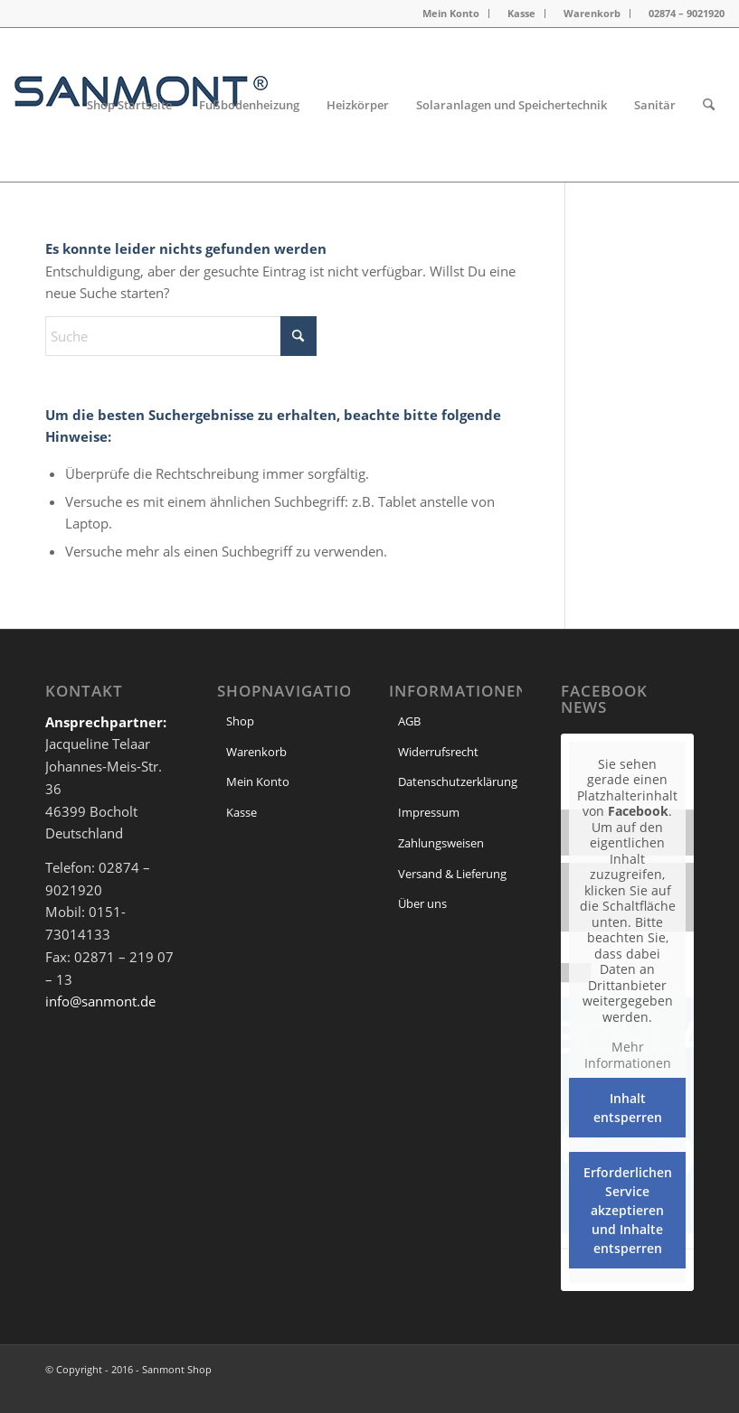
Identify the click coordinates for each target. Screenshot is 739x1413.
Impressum (429, 812)
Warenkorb (592, 13)
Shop (240, 721)
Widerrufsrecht (438, 752)
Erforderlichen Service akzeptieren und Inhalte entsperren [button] (627, 1210)
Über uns (422, 903)
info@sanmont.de (100, 1001)
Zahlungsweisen (441, 843)
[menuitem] (451, 13)
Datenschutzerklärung (457, 781)
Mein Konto (450, 13)
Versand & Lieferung (452, 874)
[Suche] (709, 105)
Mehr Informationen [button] (627, 1055)
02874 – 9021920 (687, 13)
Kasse (521, 13)
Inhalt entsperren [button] (627, 1108)
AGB (409, 721)
